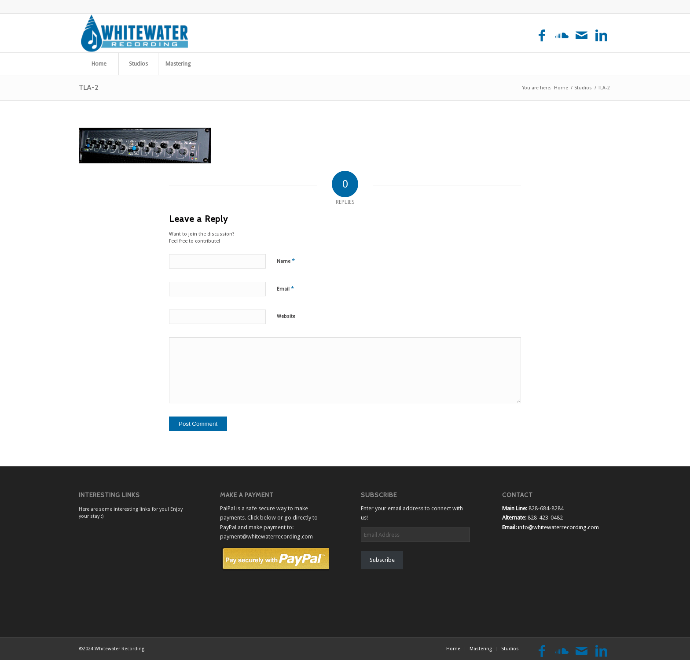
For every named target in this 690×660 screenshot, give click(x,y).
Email (285, 288)
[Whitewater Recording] (136, 33)
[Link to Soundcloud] (562, 36)
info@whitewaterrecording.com (558, 527)
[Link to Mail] (581, 36)
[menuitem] (98, 64)
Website (286, 316)
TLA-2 (89, 87)
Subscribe (382, 560)
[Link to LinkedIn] (601, 36)
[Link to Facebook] (542, 36)
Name (286, 261)
